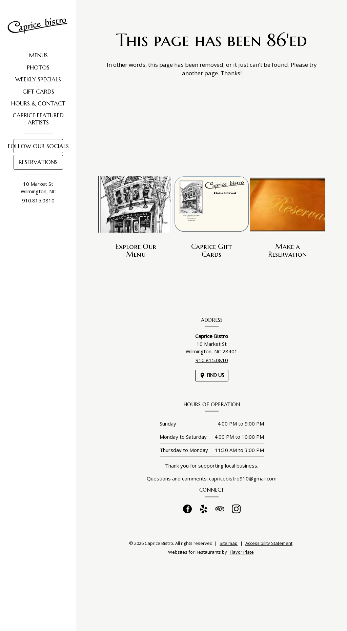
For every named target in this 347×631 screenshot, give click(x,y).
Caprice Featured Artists (38, 119)
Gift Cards (38, 91)
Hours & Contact (38, 103)
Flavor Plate (242, 552)
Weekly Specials (38, 79)
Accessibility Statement (268, 543)
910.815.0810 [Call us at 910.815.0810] (38, 200)
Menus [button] (38, 55)
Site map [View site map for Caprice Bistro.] (229, 543)
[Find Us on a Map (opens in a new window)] (211, 375)
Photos (38, 67)
